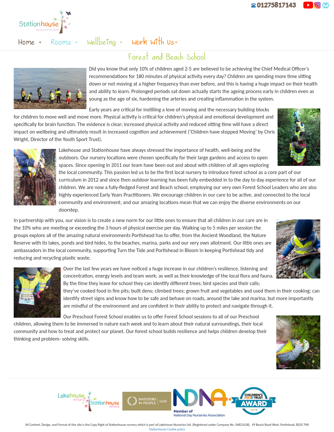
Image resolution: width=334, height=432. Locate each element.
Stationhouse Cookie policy (167, 429)
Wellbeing (104, 42)
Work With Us (154, 42)
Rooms (64, 42)
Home (30, 42)
